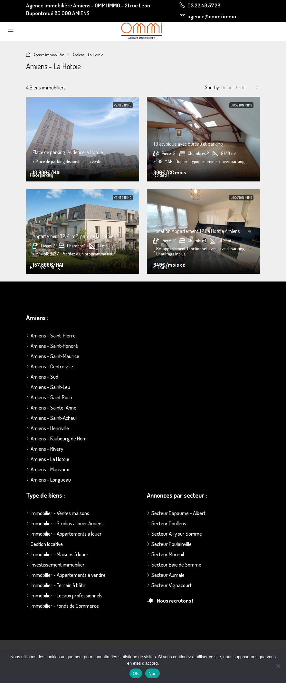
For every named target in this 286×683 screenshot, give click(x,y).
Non (152, 673)
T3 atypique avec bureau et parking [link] (188, 144)
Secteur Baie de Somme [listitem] (174, 564)
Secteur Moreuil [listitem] (165, 554)
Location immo (241, 105)
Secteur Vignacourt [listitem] (169, 585)
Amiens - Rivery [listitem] (44, 448)
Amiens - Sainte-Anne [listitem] (51, 407)
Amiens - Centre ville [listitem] (49, 366)
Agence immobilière (49, 54)
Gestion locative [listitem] (44, 543)
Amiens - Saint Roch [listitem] (49, 397)
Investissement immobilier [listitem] (55, 564)
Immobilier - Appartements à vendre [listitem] (66, 574)
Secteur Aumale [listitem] (166, 574)
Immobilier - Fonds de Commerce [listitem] (62, 605)
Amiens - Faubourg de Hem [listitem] (56, 438)
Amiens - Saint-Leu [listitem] (48, 386)
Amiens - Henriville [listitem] (47, 428)
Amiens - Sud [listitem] (42, 376)
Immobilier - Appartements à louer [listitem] (64, 533)
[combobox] (239, 87)
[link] (82, 139)
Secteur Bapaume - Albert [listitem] (176, 513)
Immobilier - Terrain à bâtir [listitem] (56, 585)
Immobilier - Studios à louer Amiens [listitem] (65, 523)
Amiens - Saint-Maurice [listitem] (52, 356)
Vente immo (122, 105)
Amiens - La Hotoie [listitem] (47, 459)
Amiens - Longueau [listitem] (48, 479)
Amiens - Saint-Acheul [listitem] (51, 417)
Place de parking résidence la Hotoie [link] (68, 152)
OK (136, 673)
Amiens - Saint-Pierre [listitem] (51, 335)
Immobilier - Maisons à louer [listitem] (57, 554)
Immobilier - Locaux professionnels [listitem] (64, 595)
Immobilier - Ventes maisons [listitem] (57, 513)
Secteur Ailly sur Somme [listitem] (174, 533)
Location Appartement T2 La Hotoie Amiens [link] (196, 231)
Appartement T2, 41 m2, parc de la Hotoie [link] (73, 236)
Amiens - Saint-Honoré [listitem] (52, 345)
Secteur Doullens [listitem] (166, 523)
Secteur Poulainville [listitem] (169, 543)
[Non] (278, 666)
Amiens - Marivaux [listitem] (47, 469)
